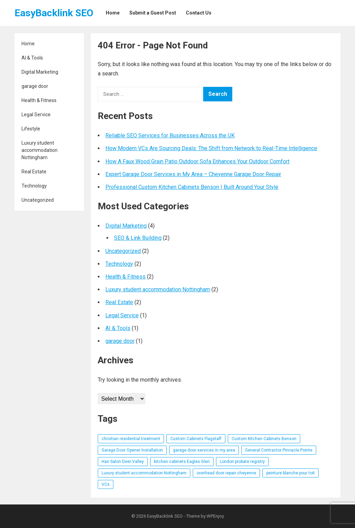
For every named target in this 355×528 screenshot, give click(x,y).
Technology (34, 186)
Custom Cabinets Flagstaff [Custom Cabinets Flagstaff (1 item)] (196, 438)
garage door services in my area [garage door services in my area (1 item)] (204, 450)
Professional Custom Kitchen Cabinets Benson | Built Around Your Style (191, 187)
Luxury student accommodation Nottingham (39, 150)
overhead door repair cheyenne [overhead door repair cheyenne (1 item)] (226, 473)
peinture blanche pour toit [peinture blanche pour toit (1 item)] (290, 473)
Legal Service (36, 114)
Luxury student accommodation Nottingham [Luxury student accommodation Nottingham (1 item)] (144, 473)
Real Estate (33, 171)
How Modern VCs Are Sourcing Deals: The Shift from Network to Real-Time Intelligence (211, 148)
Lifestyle (30, 128)
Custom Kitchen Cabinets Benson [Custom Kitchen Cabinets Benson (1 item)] (264, 438)
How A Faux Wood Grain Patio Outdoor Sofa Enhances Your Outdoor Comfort (197, 161)
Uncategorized (37, 200)
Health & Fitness (39, 100)
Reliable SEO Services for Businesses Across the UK (170, 135)
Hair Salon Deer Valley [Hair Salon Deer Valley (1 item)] (123, 461)
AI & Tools (32, 58)
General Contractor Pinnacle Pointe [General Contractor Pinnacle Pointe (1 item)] (278, 450)
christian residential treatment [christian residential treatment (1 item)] (131, 438)
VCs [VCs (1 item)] (106, 484)
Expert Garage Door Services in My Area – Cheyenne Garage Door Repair (193, 174)
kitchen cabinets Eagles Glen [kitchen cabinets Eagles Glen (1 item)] (182, 461)
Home (28, 43)
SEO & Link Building (138, 238)
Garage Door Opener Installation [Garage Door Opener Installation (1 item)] (132, 450)
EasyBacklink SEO (54, 13)
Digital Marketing (39, 72)
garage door (34, 86)
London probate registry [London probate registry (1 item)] (242, 461)
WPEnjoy (215, 516)
